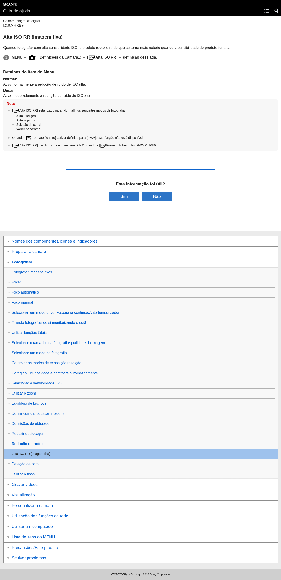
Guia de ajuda (16, 10)
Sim (124, 196)
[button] (276, 11)
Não (157, 196)
